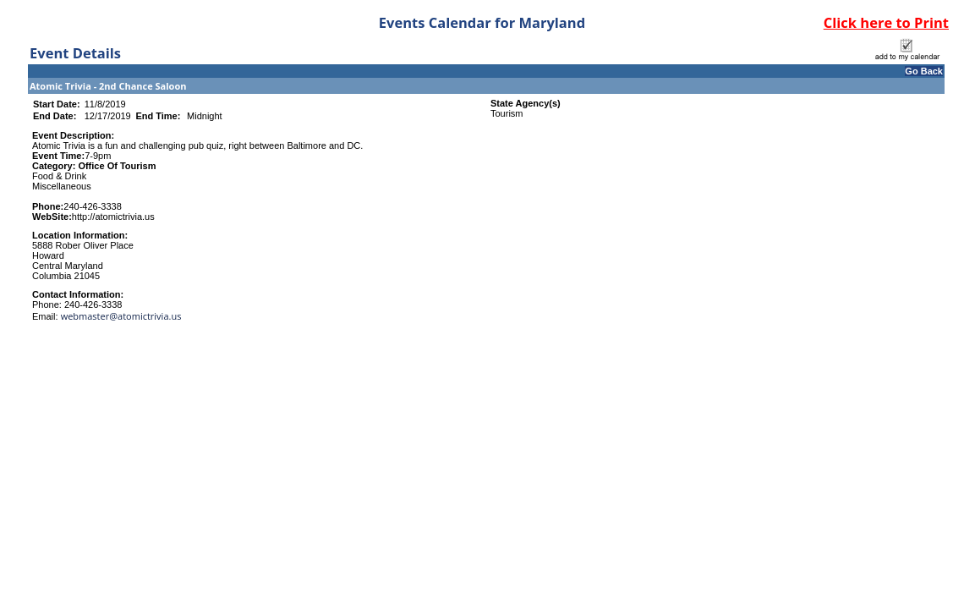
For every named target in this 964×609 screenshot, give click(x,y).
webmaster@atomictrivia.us (121, 316)
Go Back (924, 71)
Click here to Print (886, 22)
